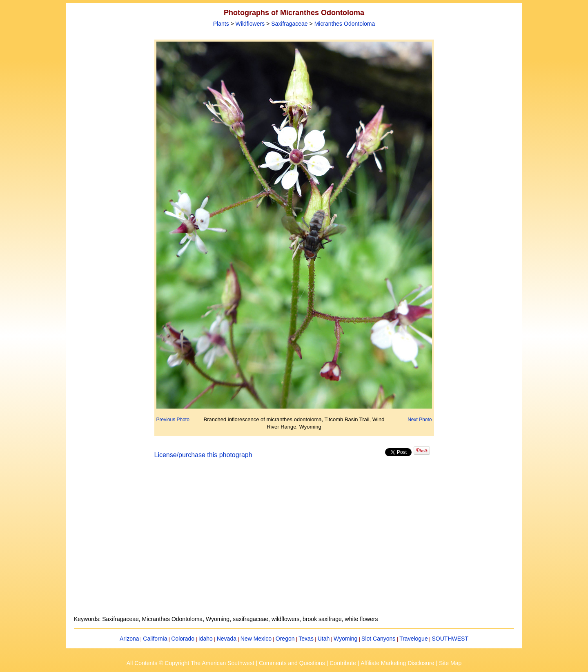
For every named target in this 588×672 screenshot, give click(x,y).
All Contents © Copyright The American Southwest (190, 663)
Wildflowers (250, 23)
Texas (306, 638)
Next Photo (420, 419)
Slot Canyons (378, 638)
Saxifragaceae (289, 23)
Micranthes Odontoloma (344, 23)
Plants (221, 23)
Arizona (129, 638)
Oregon (285, 638)
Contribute (343, 663)
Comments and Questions (292, 663)
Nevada (226, 638)
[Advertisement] (294, 542)
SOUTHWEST (450, 638)
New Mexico (256, 638)
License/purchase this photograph (203, 454)
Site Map (450, 663)
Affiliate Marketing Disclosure (397, 663)
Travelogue (413, 638)
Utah (324, 638)
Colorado (182, 638)
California (155, 638)
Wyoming (345, 638)
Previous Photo (172, 419)
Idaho (205, 638)
